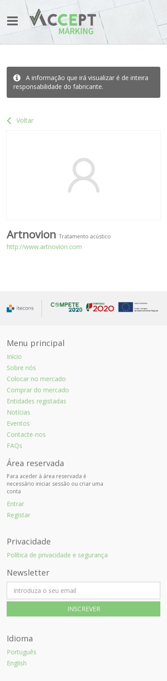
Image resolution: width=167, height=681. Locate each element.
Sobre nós (21, 367)
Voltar (20, 120)
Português (22, 652)
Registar (18, 515)
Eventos (18, 423)
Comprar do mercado (38, 390)
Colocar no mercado (36, 379)
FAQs (14, 445)
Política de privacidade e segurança (57, 555)
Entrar (15, 504)
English (17, 663)
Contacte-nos (26, 434)
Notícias (18, 412)
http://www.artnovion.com (44, 246)
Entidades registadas (36, 401)
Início (14, 356)
